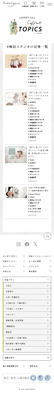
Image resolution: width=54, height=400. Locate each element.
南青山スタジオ (35, 200)
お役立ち (33, 206)
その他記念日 (34, 111)
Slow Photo (35, 194)
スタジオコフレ (35, 211)
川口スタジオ (34, 68)
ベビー (32, 105)
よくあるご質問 (35, 209)
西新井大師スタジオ (37, 119)
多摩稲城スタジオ (36, 74)
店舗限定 (33, 82)
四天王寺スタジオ (36, 131)
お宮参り (33, 102)
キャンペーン (34, 134)
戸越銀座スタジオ (36, 71)
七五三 (32, 160)
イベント (33, 79)
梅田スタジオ (34, 76)
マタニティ (34, 108)
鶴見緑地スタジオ (36, 125)
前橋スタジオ (34, 114)
